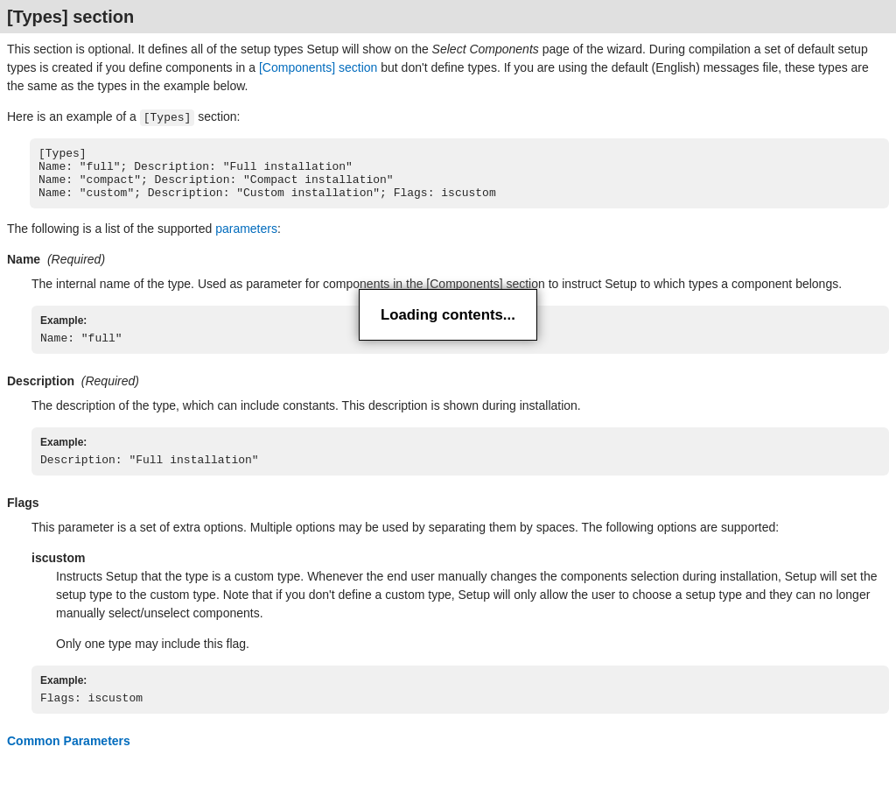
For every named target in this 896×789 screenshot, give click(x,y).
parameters (246, 240)
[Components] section (318, 67)
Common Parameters (68, 760)
